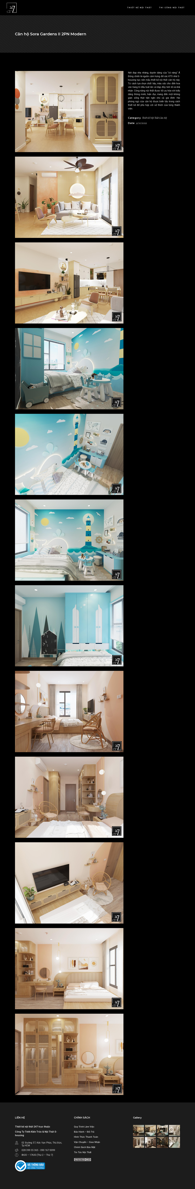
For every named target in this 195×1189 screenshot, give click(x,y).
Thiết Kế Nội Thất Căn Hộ (154, 118)
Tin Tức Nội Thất (82, 1152)
